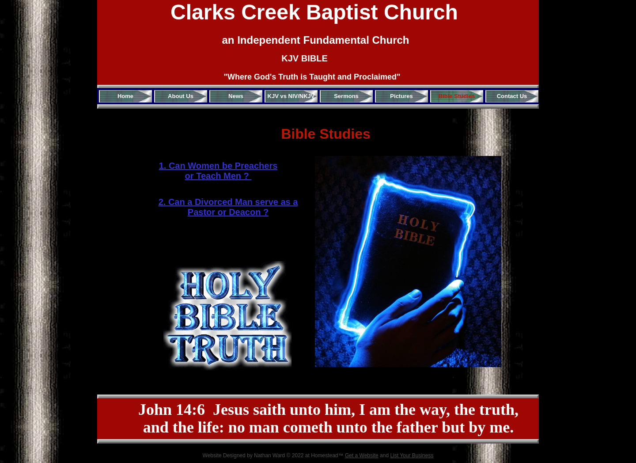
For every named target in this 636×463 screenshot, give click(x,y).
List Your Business (411, 455)
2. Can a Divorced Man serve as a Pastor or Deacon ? (228, 207)
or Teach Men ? (218, 176)
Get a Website (362, 455)
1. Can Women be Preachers (218, 166)
